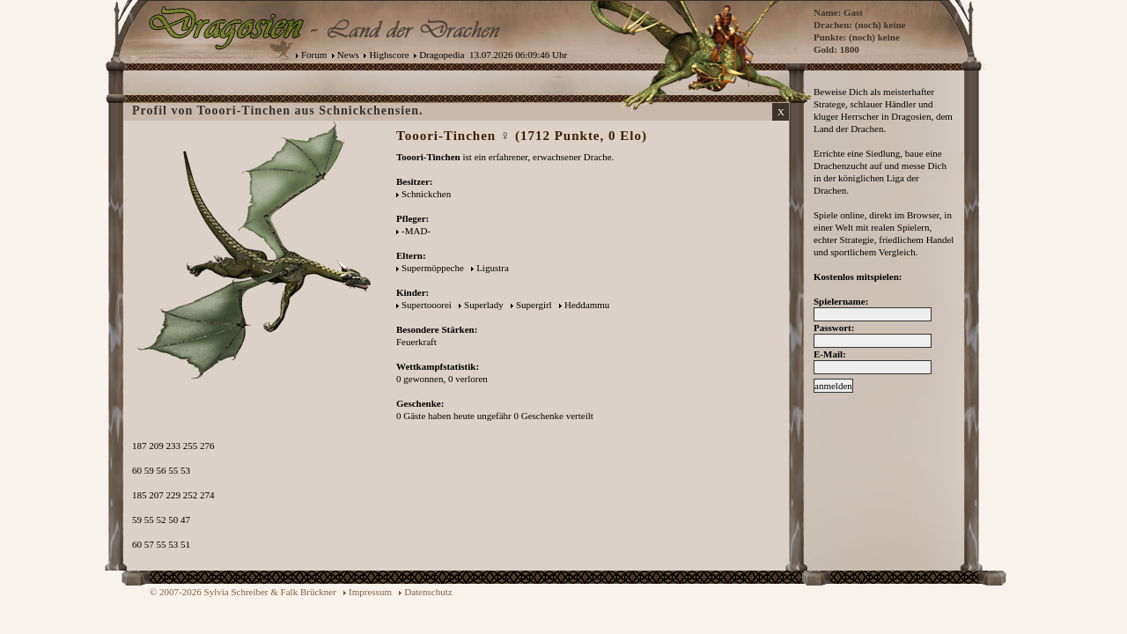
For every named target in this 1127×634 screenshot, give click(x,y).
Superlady (484, 304)
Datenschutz (428, 591)
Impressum (370, 591)
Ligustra (492, 267)
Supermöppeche (432, 267)
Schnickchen (426, 193)
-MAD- (416, 230)
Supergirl (534, 304)
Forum (314, 54)
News (348, 54)
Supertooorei (426, 304)
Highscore (389, 54)
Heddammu (586, 304)
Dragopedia (441, 54)
